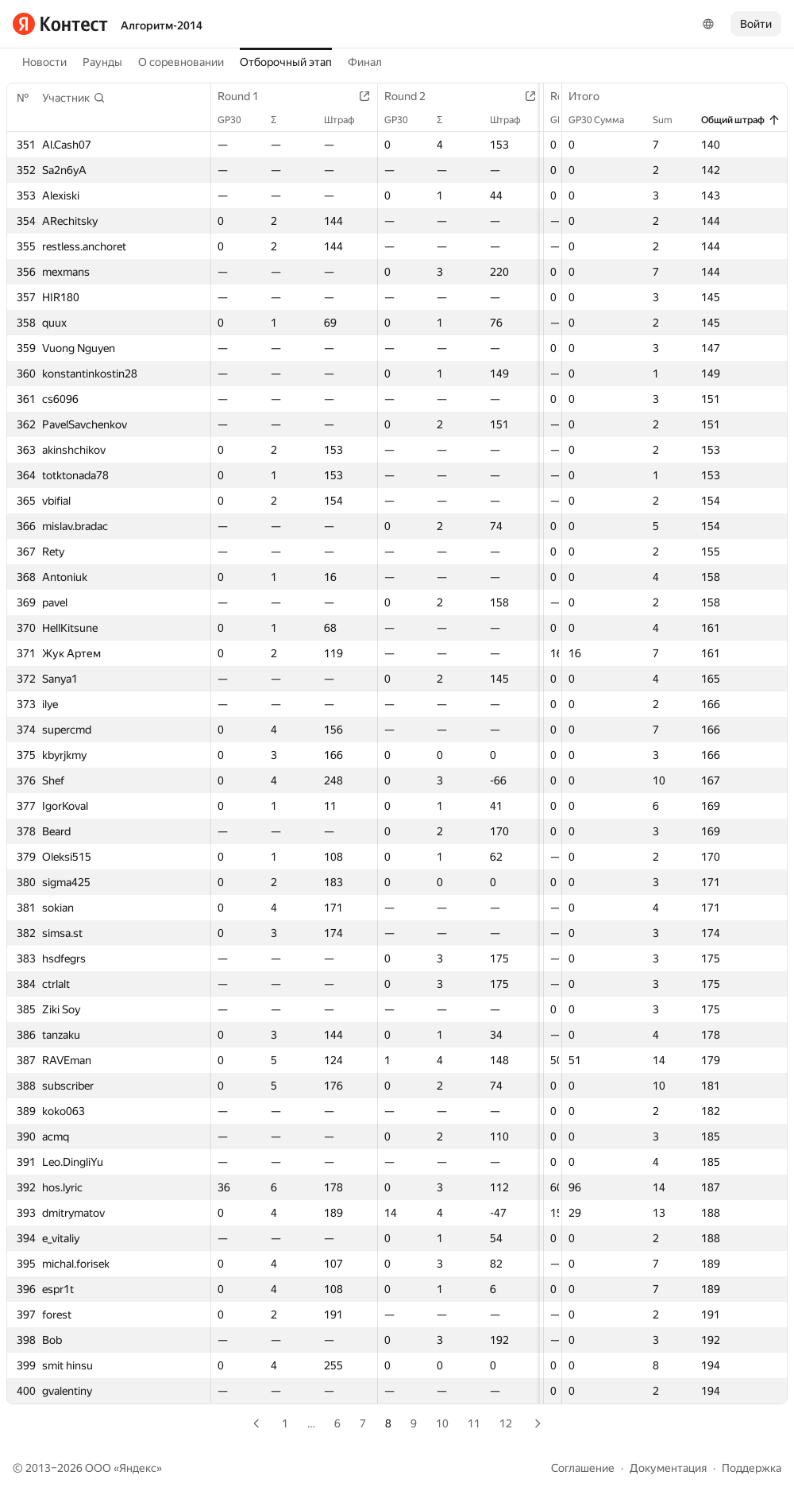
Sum (670, 120)
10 (442, 1423)
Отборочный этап (286, 62)
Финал (365, 62)
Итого (592, 96)
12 (505, 1423)
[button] (74, 97)
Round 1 (246, 96)
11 (474, 1423)
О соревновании (181, 62)
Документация (668, 1468)
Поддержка (751, 1468)
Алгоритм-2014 (161, 25)
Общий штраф (741, 120)
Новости (44, 62)
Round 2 (419, 96)
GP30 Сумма (604, 120)
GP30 (237, 120)
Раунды (102, 62)
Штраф (353, 120)
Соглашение (583, 1468)
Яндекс (137, 1468)
